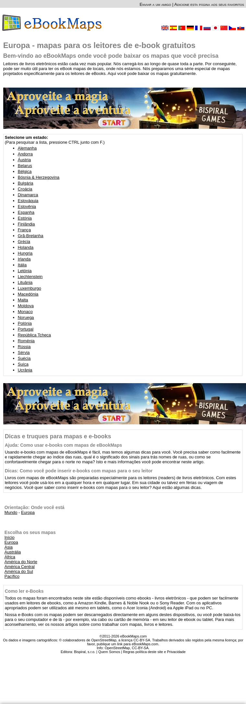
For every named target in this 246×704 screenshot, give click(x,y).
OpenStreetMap (117, 648)
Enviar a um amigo (155, 4)
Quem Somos (109, 652)
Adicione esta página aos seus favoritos (209, 4)
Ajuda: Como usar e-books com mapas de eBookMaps (63, 445)
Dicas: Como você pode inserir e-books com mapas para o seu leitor (79, 470)
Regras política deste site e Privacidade (154, 652)
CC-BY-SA (140, 648)
